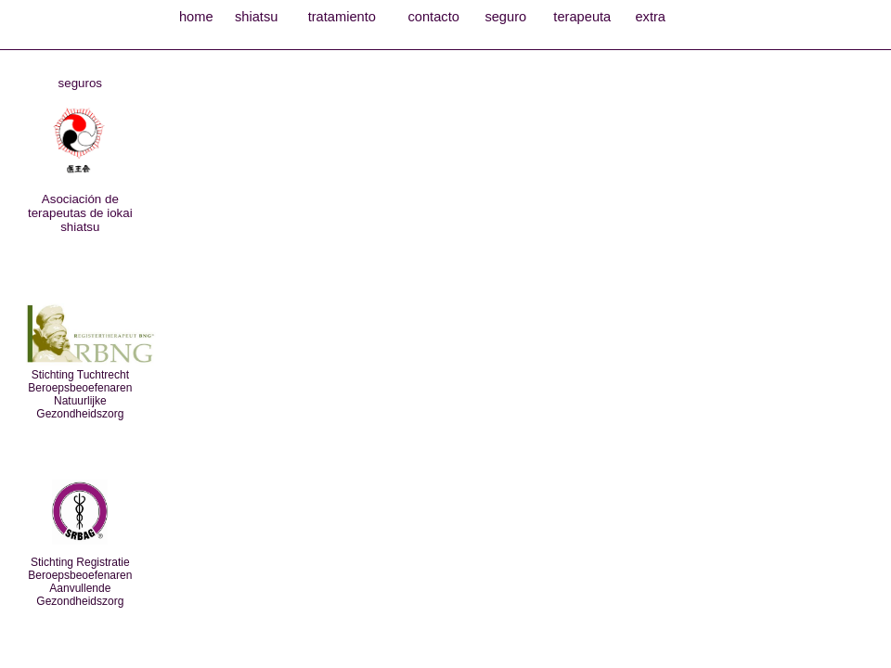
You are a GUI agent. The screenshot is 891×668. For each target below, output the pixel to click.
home (196, 16)
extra (650, 16)
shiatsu (256, 16)
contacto (432, 16)
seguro (505, 16)
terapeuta (582, 16)
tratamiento (342, 16)
